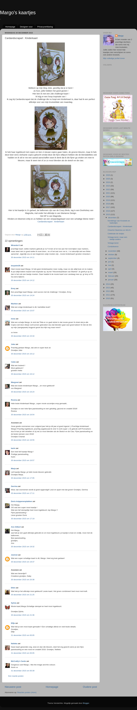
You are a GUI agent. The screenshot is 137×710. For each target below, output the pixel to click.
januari (111, 280)
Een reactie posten (16, 676)
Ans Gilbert (16, 527)
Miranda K (15, 245)
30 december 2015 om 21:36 (22, 615)
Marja (13, 468)
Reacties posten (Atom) (26, 692)
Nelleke (14, 644)
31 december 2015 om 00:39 (22, 671)
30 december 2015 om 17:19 (22, 519)
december (112, 218)
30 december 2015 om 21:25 (22, 595)
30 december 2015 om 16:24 (22, 392)
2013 (108, 288)
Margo (121, 36)
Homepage (10, 27)
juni (109, 262)
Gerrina (14, 486)
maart (110, 272)
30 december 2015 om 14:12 (22, 280)
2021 (108, 193)
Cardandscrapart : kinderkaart (51, 222)
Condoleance (113, 246)
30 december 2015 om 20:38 (22, 580)
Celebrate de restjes (116, 234)
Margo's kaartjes (18, 12)
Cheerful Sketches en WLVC (119, 230)
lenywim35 (15, 266)
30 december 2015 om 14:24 (22, 295)
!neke (13, 362)
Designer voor (26, 27)
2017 (108, 207)
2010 (108, 298)
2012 (108, 291)
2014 (108, 284)
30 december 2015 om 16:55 (22, 440)
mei (110, 265)
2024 (108, 182)
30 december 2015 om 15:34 (22, 336)
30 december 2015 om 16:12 (22, 354)
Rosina (14, 400)
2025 (108, 179)
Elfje (13, 623)
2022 (108, 189)
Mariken (14, 304)
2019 (108, 200)
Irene (13, 319)
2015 (108, 214)
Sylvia (14, 603)
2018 (108, 204)
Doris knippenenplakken (21, 501)
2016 (108, 211)
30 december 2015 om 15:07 (22, 311)
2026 (108, 175)
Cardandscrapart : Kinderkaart (120, 226)
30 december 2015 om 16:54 (22, 415)
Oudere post (90, 686)
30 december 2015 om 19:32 (22, 547)
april (110, 269)
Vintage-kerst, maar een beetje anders (117, 238)
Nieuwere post (13, 686)
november (112, 251)
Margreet (15, 382)
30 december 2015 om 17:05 (22, 478)
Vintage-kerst (113, 243)
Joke (13, 344)
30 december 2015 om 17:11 (22, 493)
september (112, 258)
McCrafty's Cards (18, 661)
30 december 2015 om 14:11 (22, 257)
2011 (108, 295)
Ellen (13, 588)
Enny (13, 288)
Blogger (86, 703)
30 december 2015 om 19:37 (22, 562)
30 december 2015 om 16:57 (22, 460)
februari (111, 276)
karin (13, 448)
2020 (108, 197)
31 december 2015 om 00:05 (22, 635)
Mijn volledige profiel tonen (114, 58)
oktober (111, 255)
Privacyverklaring (45, 27)
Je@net (14, 555)
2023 (108, 186)
